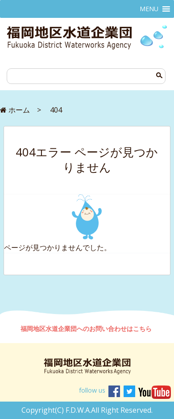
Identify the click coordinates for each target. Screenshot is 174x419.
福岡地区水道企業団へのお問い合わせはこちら (87, 328)
